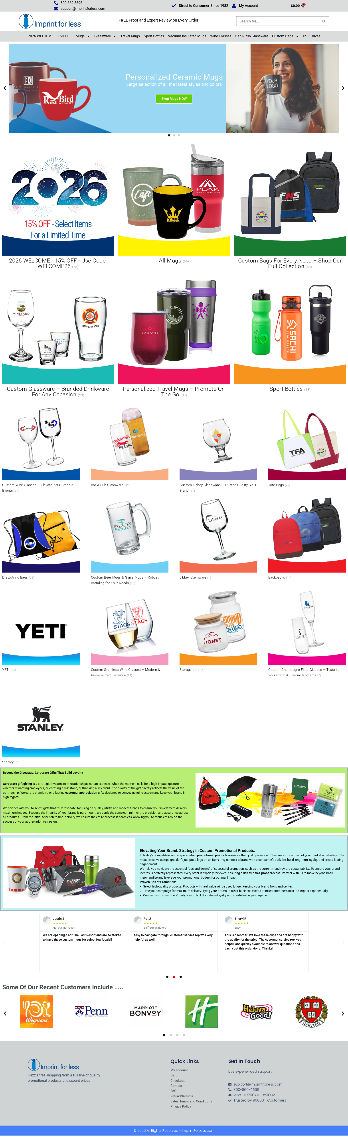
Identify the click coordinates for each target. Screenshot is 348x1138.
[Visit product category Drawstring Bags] (41, 538)
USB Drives (311, 37)
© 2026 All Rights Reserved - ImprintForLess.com (174, 1133)
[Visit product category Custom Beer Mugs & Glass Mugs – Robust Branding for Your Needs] (130, 541)
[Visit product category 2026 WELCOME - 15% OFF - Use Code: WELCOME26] (58, 207)
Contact (176, 1087)
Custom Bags (285, 37)
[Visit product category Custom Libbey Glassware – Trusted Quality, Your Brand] (218, 448)
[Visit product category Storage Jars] (218, 630)
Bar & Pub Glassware (251, 37)
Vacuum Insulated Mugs (187, 37)
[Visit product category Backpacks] (307, 538)
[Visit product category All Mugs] (174, 204)
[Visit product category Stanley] (41, 723)
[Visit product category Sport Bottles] (290, 332)
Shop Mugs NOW (174, 99)
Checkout (177, 1081)
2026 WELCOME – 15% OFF (50, 37)
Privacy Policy (181, 1108)
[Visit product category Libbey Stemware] (218, 538)
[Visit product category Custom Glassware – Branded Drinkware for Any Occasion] (58, 335)
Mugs (83, 37)
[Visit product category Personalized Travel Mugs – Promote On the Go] (174, 335)
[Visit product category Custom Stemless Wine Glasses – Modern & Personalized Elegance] (130, 633)
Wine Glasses (220, 37)
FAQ (173, 1092)
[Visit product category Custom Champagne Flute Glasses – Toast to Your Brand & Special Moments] (307, 633)
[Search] (277, 21)
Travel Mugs (130, 37)
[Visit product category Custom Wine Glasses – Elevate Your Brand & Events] (41, 448)
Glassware (105, 37)
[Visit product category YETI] (41, 630)
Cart (173, 1076)
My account (179, 1070)
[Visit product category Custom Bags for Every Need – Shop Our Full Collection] (290, 207)
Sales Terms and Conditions (192, 1103)
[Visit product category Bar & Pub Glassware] (130, 446)
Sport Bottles (154, 37)
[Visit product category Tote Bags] (307, 446)
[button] (5, 89)
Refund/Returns (182, 1098)
